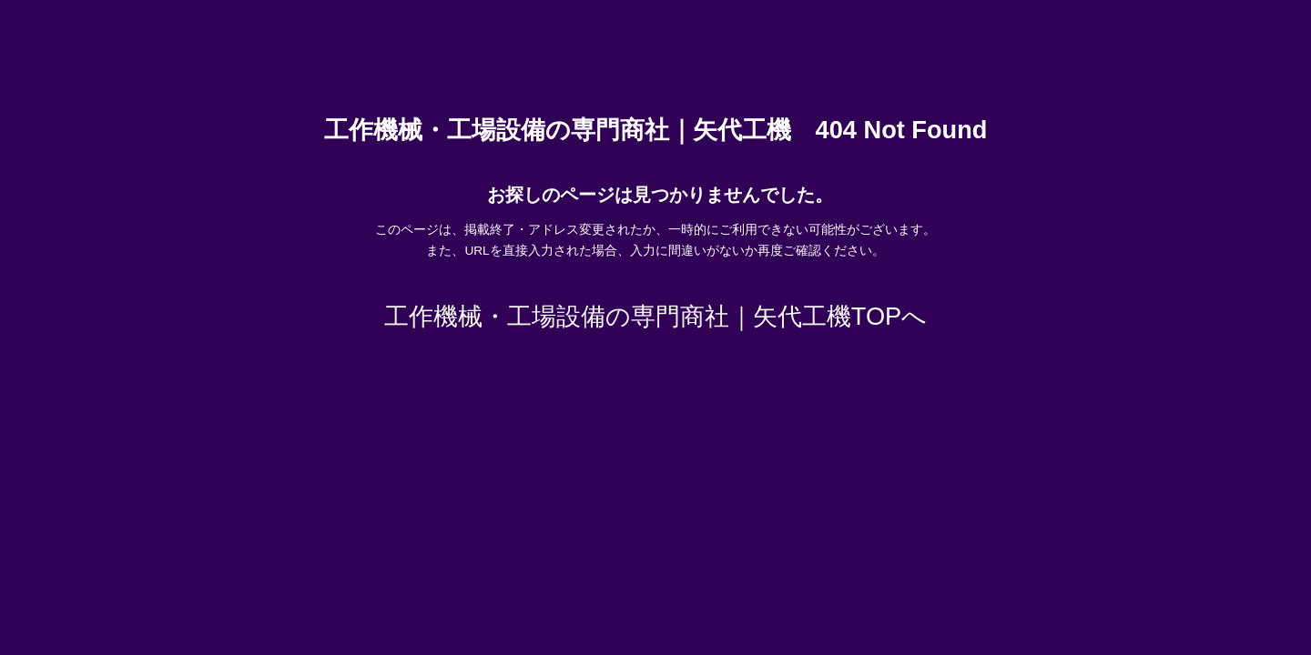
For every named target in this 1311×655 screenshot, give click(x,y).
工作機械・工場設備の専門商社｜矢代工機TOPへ (655, 316)
